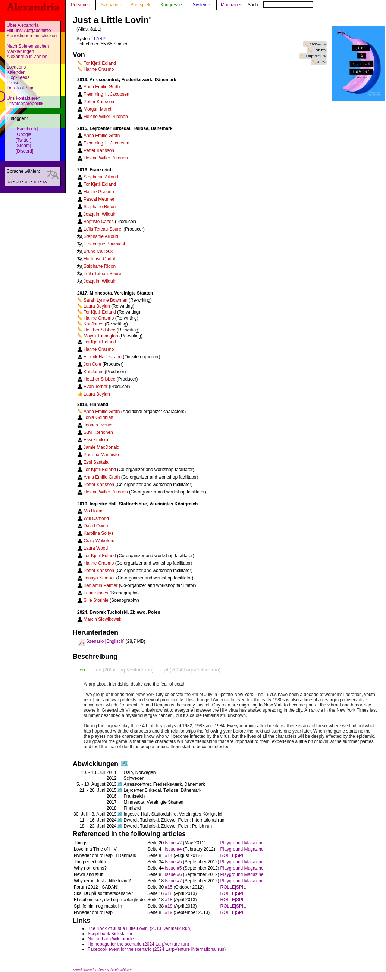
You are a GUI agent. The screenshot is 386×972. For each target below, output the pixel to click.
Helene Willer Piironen (106, 116)
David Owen (96, 525)
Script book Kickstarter (110, 933)
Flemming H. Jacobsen (106, 94)
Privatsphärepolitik (25, 103)
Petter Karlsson (99, 101)
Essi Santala (96, 462)
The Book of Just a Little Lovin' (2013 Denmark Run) (139, 928)
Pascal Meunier (99, 199)
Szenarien (111, 4)
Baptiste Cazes (99, 221)
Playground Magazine (242, 842)
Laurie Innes (96, 592)
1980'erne (318, 44)
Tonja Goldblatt (98, 417)
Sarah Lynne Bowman (106, 300)
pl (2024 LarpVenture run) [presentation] (192, 670)
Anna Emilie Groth (102, 86)
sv (45, 181)
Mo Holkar (94, 511)
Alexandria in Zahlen (27, 56)
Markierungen (20, 51)
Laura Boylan (97, 306)
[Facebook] (27, 128)
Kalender (16, 72)
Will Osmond (96, 518)
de (18, 181)
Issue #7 (173, 880)
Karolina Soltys (98, 533)
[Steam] (23, 145)
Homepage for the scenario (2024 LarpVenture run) (138, 944)
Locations (16, 67)
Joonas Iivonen (99, 425)
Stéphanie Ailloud (101, 177)
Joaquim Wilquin (100, 214)
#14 (168, 855)
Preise (13, 82)
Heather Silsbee (99, 330)
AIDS (321, 62)
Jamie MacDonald (101, 447)
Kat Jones (93, 324)
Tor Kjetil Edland (100, 63)
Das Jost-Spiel (21, 87)
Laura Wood (96, 548)
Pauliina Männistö (101, 454)
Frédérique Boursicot (104, 244)
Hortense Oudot (99, 258)
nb (36, 181)
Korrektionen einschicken (32, 35)
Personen (80, 4)
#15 (168, 887)
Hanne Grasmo (99, 69)
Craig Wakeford (99, 540)
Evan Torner (95, 386)
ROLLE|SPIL (233, 855)
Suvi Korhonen (98, 432)
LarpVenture (316, 56)
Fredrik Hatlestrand (103, 356)
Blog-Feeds (18, 77)
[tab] (82, 670)
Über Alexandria (22, 25)
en (27, 181)
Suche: (280, 4)
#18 (168, 893)
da (9, 181)
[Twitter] (23, 140)
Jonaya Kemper (99, 578)
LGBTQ (319, 50)
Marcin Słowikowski (103, 619)
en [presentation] (82, 670)
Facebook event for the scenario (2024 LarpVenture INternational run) (157, 949)
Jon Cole (92, 364)
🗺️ (124, 764)
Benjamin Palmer (100, 585)
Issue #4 (173, 849)
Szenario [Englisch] (105, 641)
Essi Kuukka (96, 439)
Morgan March (98, 109)
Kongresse (171, 4)
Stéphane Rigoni (100, 206)
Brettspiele (141, 4)
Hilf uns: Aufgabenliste (29, 30)
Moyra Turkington (101, 336)
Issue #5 (173, 861)
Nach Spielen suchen (28, 46)
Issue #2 (173, 842)
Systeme (201, 4)
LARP (100, 38)
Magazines (231, 4)
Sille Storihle (96, 600)
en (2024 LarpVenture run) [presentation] (125, 670)
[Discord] (24, 151)
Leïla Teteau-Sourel (103, 229)
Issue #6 (173, 874)
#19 (168, 912)
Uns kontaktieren (23, 98)
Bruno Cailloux (98, 251)
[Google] (24, 134)
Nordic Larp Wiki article (111, 938)
